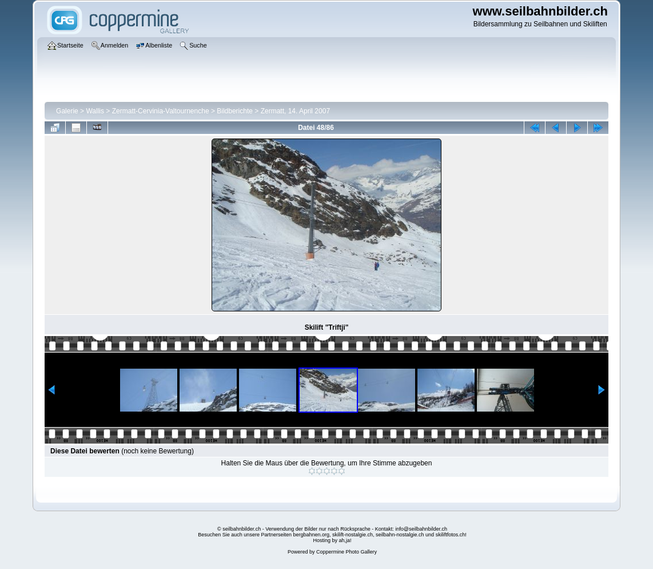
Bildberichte (235, 111)
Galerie (67, 111)
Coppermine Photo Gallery (346, 552)
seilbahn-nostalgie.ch (400, 535)
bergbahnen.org (311, 535)
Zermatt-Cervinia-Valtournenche (160, 111)
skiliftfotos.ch (450, 535)
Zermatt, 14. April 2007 (295, 111)
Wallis (95, 111)
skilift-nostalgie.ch (352, 535)
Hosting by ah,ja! (332, 540)
